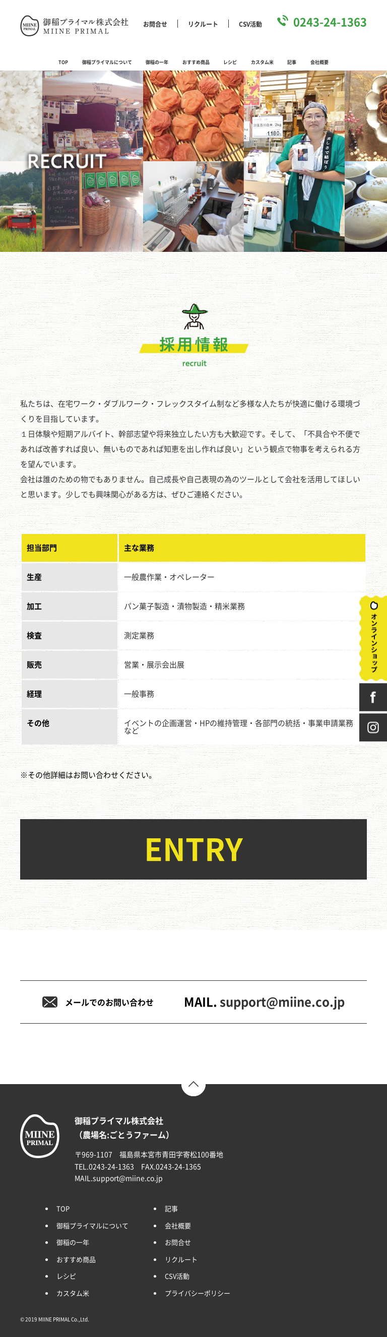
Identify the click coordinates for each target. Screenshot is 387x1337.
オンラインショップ (373, 638)
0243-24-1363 (330, 22)
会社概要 (319, 62)
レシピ (230, 62)
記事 (291, 62)
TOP (63, 62)
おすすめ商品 (196, 62)
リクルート (203, 24)
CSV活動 (250, 24)
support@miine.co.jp (282, 1002)
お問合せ (155, 24)
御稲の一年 (157, 62)
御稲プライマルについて (107, 62)
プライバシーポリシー (197, 1293)
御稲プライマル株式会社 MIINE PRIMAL (74, 26)
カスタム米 (262, 62)
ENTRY (193, 849)
